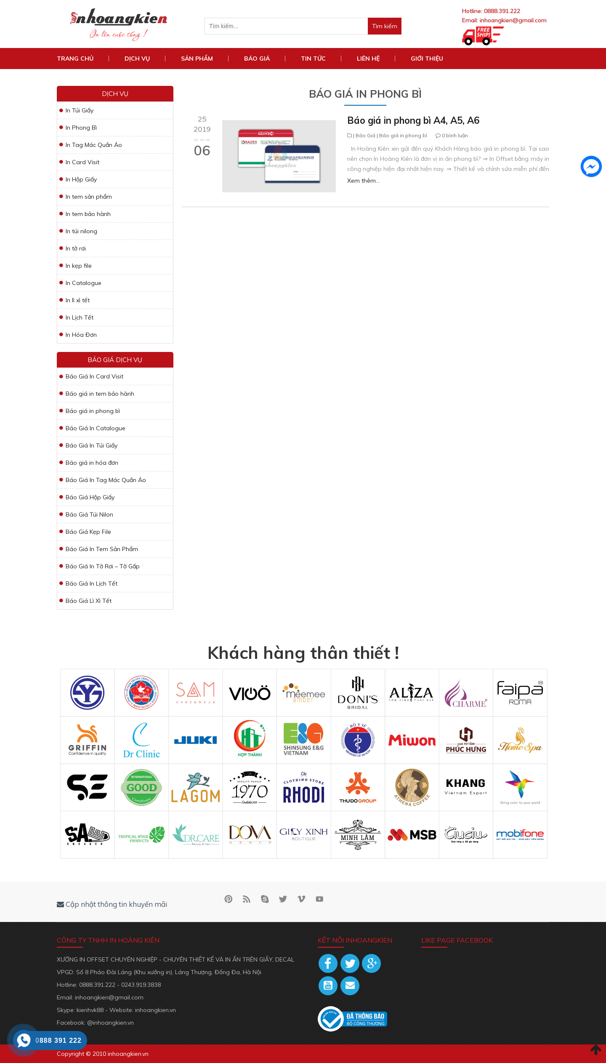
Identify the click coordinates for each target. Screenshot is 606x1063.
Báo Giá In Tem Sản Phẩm (102, 549)
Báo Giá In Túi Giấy (91, 445)
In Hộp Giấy (81, 179)
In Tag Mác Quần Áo (94, 145)
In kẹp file (79, 265)
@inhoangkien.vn (110, 1022)
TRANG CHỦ (75, 58)
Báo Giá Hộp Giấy (90, 497)
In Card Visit (82, 162)
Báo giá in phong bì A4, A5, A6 (413, 120)
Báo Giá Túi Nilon (89, 514)
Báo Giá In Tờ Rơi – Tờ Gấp (103, 566)
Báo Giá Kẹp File (88, 531)
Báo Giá (257, 58)
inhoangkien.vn (155, 1010)
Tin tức (313, 58)
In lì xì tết (78, 300)
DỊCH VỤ (137, 58)
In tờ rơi (76, 248)
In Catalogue (83, 283)
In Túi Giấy (79, 110)
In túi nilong (81, 231)
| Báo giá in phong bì (401, 135)
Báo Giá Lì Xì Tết (89, 601)
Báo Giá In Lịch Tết (91, 583)
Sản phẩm (197, 58)
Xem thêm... (363, 180)
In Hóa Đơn (81, 334)
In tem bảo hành (88, 214)
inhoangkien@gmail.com (513, 20)
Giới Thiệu (427, 58)
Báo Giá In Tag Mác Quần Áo (106, 480)
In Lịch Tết (79, 317)
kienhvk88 (90, 1010)
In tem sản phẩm (89, 196)
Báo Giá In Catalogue (95, 428)
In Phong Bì (81, 127)
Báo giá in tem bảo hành (100, 393)
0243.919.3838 (141, 984)
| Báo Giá (364, 135)
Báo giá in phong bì (93, 411)
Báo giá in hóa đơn (92, 462)
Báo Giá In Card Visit (94, 376)
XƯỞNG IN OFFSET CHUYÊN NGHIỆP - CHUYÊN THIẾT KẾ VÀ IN (144, 959)
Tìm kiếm (386, 25)
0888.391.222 (502, 11)
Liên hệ (368, 58)
